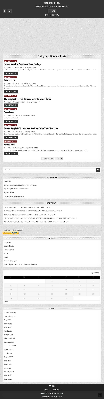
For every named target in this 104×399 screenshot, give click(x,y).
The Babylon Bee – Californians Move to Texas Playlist (27, 99)
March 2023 (8, 335)
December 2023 (10, 312)
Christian (7, 242)
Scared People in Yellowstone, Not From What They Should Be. (31, 128)
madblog (8, 67)
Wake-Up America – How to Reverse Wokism (20, 264)
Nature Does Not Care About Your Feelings (22, 64)
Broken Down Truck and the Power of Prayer (20, 185)
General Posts (11, 61)
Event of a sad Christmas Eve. (14, 196)
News (6, 253)
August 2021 (8, 357)
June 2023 (8, 323)
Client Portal (55, 15)
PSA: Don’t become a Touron (45, 214)
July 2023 (7, 320)
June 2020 (8, 379)
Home (46, 15)
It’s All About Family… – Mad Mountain (17, 207)
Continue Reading (10, 73)
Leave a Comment (32, 67)
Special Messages (10, 261)
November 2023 (10, 316)
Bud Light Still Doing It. (42, 207)
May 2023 (7, 327)
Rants (6, 257)
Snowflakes (9, 112)
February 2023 (9, 338)
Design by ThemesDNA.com (52, 397)
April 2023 (8, 331)
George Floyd (9, 250)
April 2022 (8, 353)
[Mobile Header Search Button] (9, 11)
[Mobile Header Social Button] (4, 11)
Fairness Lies (10, 80)
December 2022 (10, 346)
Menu (53, 11)
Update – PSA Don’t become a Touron (48, 211)
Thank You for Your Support (13, 230)
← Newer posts (48, 158)
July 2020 (7, 375)
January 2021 (9, 372)
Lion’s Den (7, 181)
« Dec (6, 301)
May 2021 (7, 368)
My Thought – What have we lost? (16, 189)
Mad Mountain (52, 3)
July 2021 (7, 360)
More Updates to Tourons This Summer (18, 211)
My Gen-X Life (9, 192)
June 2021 (7, 364)
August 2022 (8, 349)
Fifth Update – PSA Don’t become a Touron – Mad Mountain (25, 218)
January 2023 (9, 342)
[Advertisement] (52, 35)
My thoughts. (9, 144)
